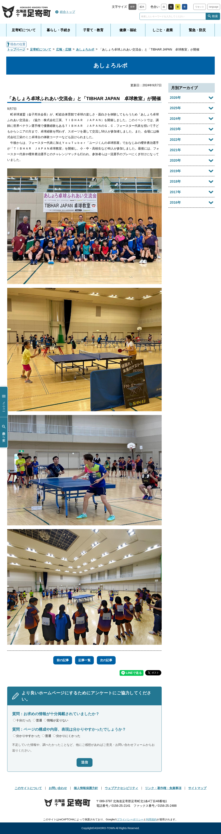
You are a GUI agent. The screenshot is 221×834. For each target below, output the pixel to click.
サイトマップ (197, 788)
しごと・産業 (162, 30)
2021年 (175, 150)
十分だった (22, 720)
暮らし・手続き (59, 30)
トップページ (16, 49)
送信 (84, 762)
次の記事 (109, 660)
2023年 (175, 129)
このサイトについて (28, 788)
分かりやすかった (26, 735)
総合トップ (67, 11)
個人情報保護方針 (86, 788)
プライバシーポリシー (130, 819)
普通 (37, 720)
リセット (199, 6)
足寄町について (24, 30)
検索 (215, 16)
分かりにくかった (66, 735)
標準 (132, 6)
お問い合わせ (58, 788)
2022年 (175, 140)
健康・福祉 (127, 30)
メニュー (4, 402)
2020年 (175, 160)
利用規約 (151, 819)
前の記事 (60, 660)
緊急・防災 (197, 30)
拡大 (142, 6)
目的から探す (4, 432)
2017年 (175, 192)
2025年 (175, 108)
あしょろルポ (85, 49)
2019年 (175, 171)
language (213, 6)
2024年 (175, 119)
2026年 (175, 98)
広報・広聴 (63, 49)
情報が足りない (56, 720)
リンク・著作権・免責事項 (163, 788)
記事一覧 (84, 660)
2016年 (175, 202)
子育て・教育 (93, 30)
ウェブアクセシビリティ (121, 788)
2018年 (175, 181)
